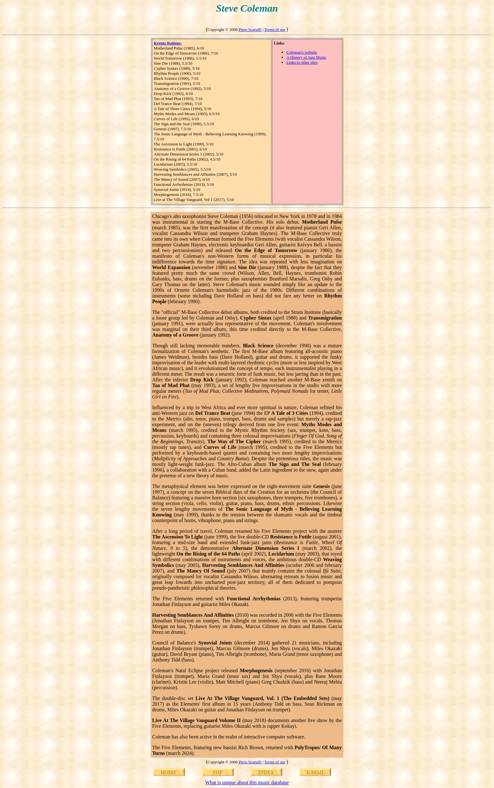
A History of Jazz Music (306, 57)
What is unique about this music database (247, 782)
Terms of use (274, 29)
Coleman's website (301, 52)
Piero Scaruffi (249, 29)
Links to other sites (302, 62)
